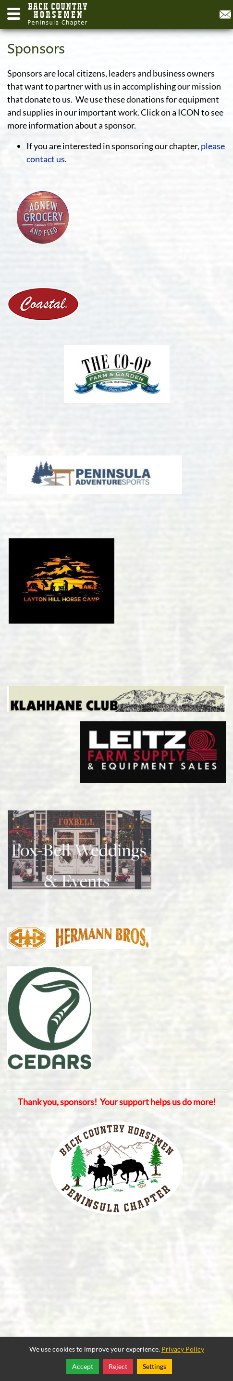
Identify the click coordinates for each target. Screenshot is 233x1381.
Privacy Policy (182, 1349)
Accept (82, 1366)
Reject (118, 1366)
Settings (154, 1366)
